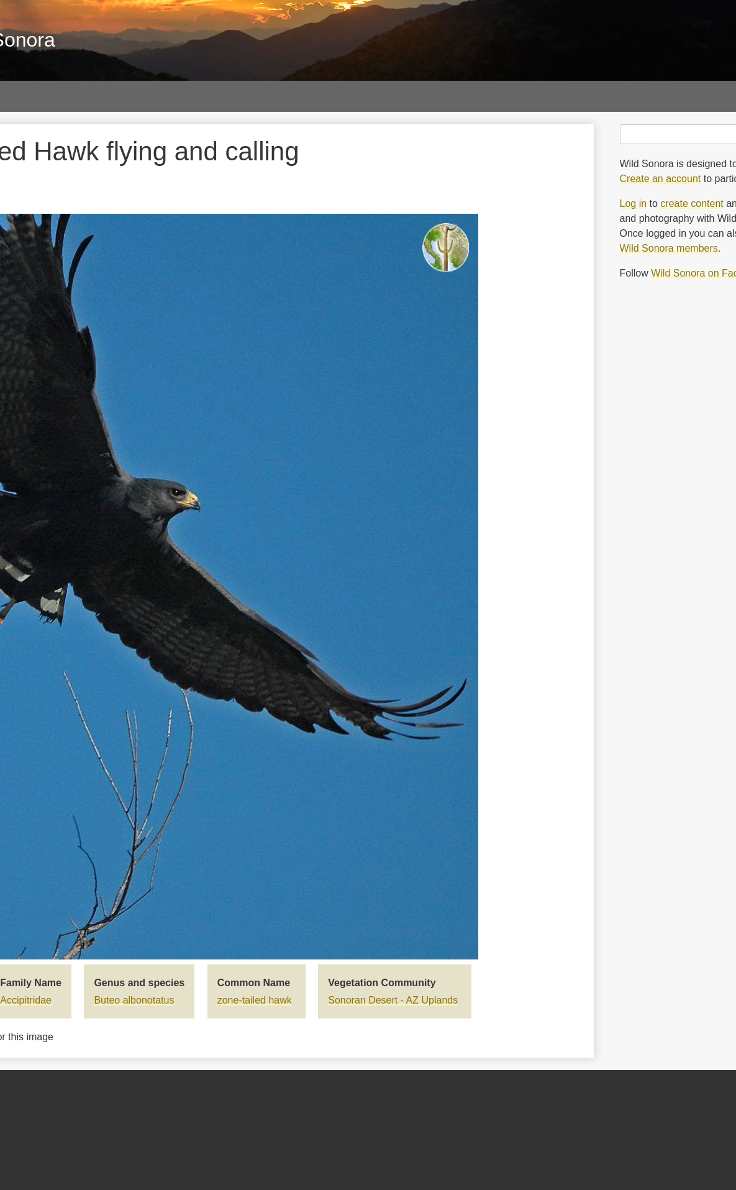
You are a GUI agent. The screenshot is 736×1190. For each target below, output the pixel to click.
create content (691, 203)
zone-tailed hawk (254, 1000)
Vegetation (377, 96)
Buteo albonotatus (134, 1000)
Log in (633, 203)
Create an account (660, 178)
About (593, 96)
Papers (136, 96)
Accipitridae (26, 1000)
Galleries (59, 96)
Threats (460, 96)
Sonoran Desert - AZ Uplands (393, 1000)
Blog (529, 96)
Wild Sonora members (669, 248)
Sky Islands (285, 96)
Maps (205, 96)
